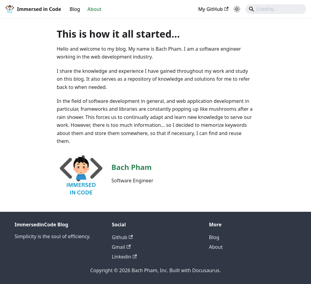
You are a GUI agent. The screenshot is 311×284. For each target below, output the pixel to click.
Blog (75, 9)
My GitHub (213, 9)
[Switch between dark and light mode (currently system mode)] (237, 9)
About (94, 9)
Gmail (121, 247)
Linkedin (124, 256)
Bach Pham (131, 167)
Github (122, 237)
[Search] (275, 9)
